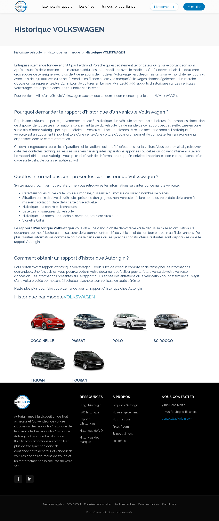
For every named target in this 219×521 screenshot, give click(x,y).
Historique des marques (89, 439)
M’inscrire (194, 7)
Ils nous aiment (122, 433)
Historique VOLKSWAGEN (105, 52)
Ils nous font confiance (118, 6)
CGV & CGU (74, 504)
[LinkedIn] (30, 479)
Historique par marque (64, 52)
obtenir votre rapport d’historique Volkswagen (56, 267)
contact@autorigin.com (177, 418)
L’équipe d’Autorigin (125, 405)
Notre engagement (125, 412)
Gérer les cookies (148, 504)
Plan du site (169, 504)
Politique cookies (125, 504)
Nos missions (121, 419)
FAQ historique (89, 412)
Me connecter (164, 7)
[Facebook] (18, 479)
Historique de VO (91, 430)
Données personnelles (97, 504)
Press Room (121, 426)
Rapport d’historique (87, 421)
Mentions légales (53, 504)
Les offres (86, 6)
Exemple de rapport (57, 6)
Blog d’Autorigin (90, 405)
